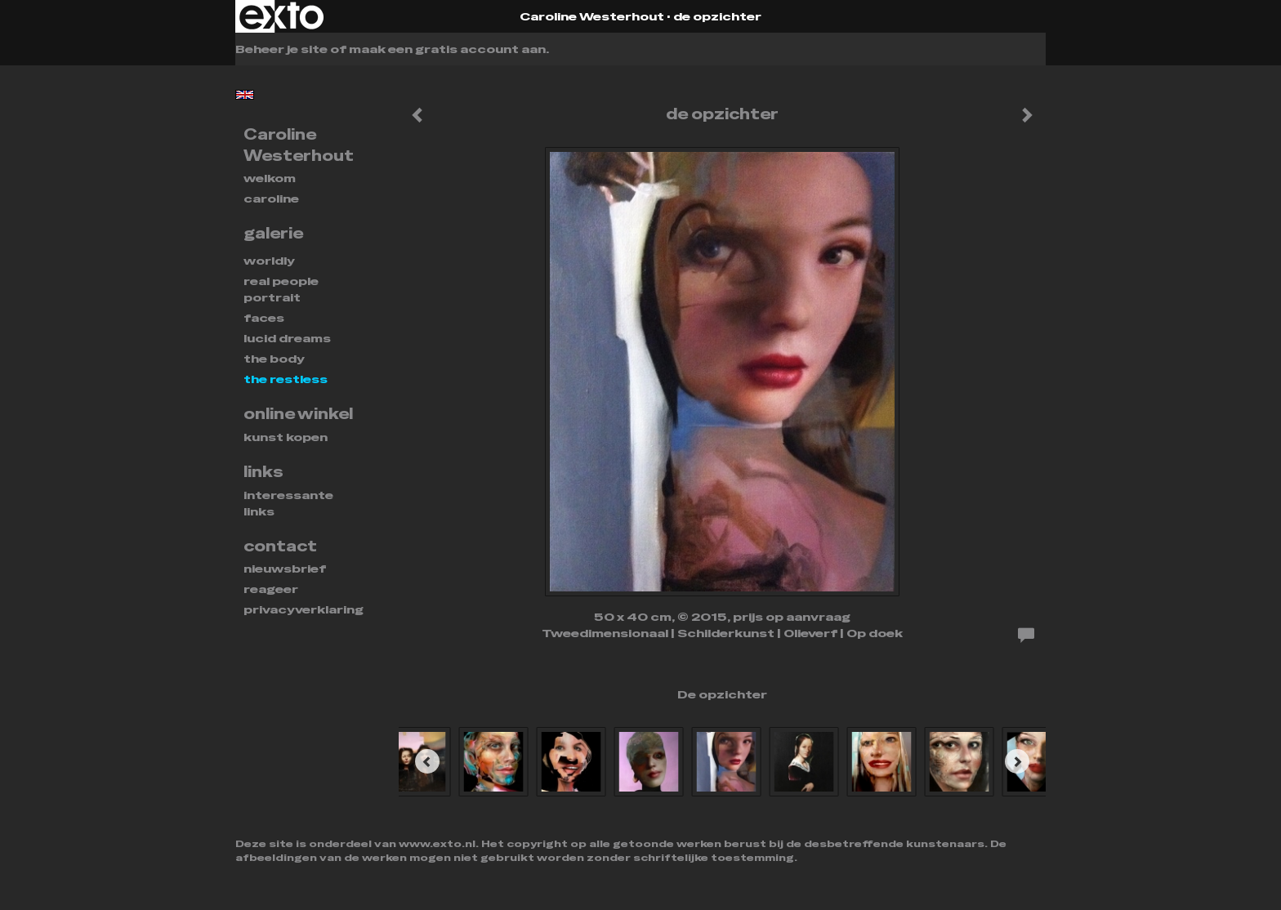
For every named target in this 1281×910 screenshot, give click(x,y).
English (244, 95)
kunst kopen (285, 437)
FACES (263, 317)
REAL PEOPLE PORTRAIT (281, 289)
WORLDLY (269, 260)
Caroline (271, 198)
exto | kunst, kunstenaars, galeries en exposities (281, 16)
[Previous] (427, 761)
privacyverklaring (303, 609)
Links (263, 471)
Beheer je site (281, 49)
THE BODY (274, 358)
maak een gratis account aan (447, 49)
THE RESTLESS (285, 379)
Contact (280, 546)
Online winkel (298, 413)
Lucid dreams (287, 338)
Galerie (273, 233)
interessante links (288, 503)
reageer (270, 589)
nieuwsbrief (284, 568)
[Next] (1017, 761)
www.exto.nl (437, 843)
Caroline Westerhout (592, 16)
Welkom (269, 178)
